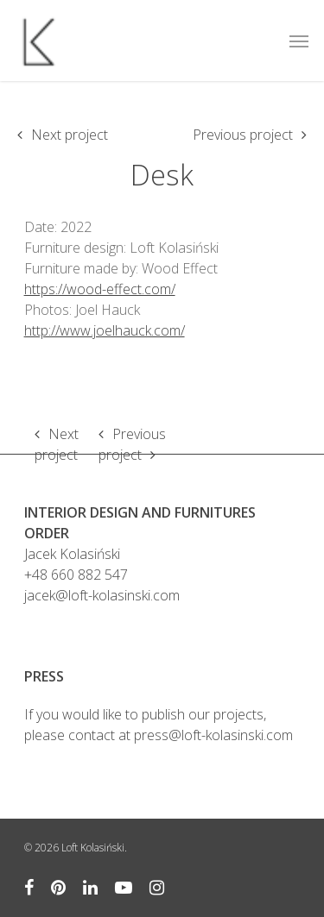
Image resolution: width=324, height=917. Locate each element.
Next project (69, 134)
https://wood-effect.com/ (99, 288)
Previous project (243, 134)
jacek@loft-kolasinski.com (102, 595)
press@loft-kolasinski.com (213, 734)
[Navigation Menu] (298, 40)
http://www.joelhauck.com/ (104, 330)
